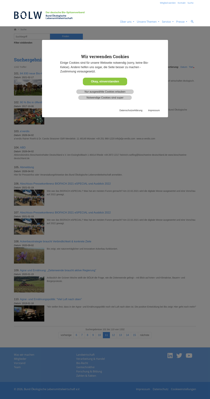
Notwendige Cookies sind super (104, 97)
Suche (190, 2)
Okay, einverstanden (105, 81)
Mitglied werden (168, 2)
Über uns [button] (126, 21)
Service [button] (166, 21)
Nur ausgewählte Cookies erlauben (104, 91)
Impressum (154, 110)
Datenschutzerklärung (130, 110)
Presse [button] (180, 21)
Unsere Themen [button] (147, 21)
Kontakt (182, 2)
